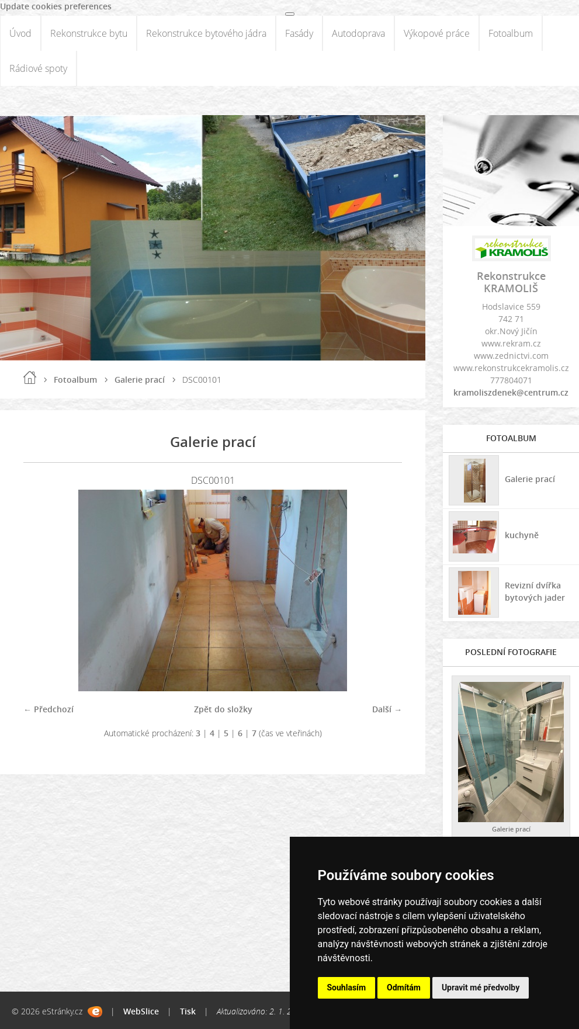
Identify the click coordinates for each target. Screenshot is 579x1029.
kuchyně (522, 535)
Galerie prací (140, 379)
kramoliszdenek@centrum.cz (510, 392)
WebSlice (141, 1011)
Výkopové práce (437, 33)
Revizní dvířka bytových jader (535, 591)
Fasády (299, 33)
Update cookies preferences (56, 6)
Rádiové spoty (38, 68)
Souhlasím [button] (346, 987)
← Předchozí (48, 709)
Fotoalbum (510, 33)
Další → (387, 709)
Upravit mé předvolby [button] (480, 987)
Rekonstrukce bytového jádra (206, 33)
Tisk (188, 1011)
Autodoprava (358, 33)
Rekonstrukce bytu (88, 33)
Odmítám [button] (404, 987)
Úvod (20, 33)
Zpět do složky (223, 709)
